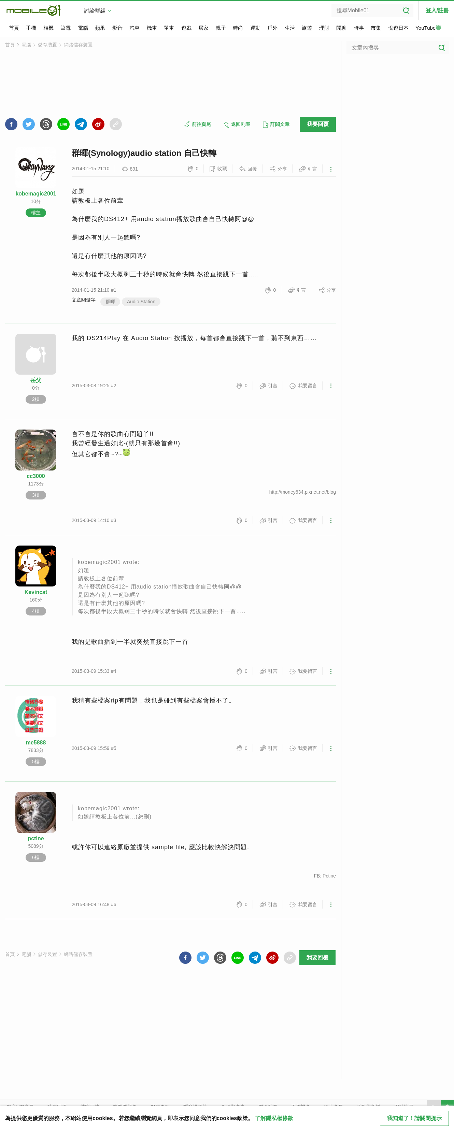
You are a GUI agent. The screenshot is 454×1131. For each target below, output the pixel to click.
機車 (152, 28)
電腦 (83, 28)
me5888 (36, 742)
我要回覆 (318, 124)
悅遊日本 (398, 28)
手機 (31, 28)
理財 (324, 28)
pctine (36, 838)
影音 (117, 28)
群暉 (110, 301)
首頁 (14, 28)
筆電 (65, 28)
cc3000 (36, 476)
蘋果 (100, 28)
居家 (203, 28)
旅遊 (307, 28)
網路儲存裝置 (78, 44)
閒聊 (341, 28)
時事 (359, 28)
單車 (169, 28)
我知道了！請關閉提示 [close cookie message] (414, 1118)
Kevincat (36, 592)
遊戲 (186, 28)
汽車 (134, 28)
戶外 (272, 28)
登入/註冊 (437, 10)
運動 (255, 28)
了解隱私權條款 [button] (274, 1118)
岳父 (35, 380)
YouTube (428, 28)
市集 (376, 28)
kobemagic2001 (35, 194)
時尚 (238, 28)
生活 (290, 28)
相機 (48, 28)
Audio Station (141, 301)
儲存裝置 (47, 44)
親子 (221, 28)
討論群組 (95, 11)
